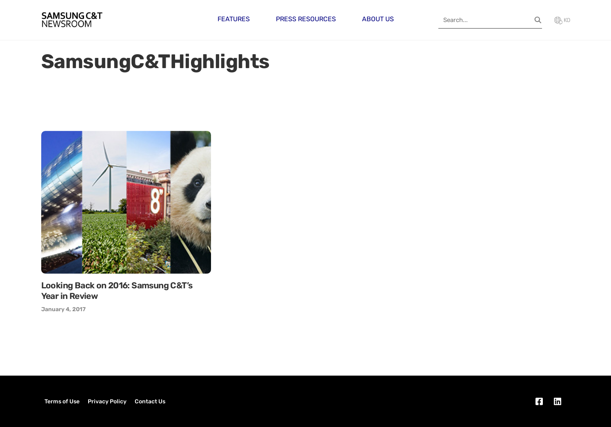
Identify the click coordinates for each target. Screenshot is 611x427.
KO (562, 20)
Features (234, 19)
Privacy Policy (107, 401)
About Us (378, 19)
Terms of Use (62, 401)
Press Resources (306, 19)
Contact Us (150, 401)
